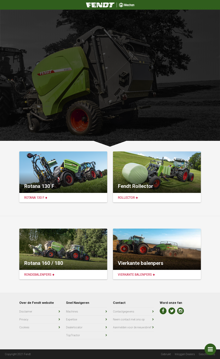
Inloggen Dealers (185, 354)
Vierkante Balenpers (135, 274)
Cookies (24, 327)
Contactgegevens (123, 311)
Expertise (71, 319)
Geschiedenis (207, 354)
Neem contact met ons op (129, 319)
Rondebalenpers (37, 274)
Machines (72, 311)
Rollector (126, 197)
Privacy (23, 319)
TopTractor (73, 335)
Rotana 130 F (34, 197)
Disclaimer (25, 311)
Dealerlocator (74, 327)
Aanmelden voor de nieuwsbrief (132, 327)
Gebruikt (166, 354)
